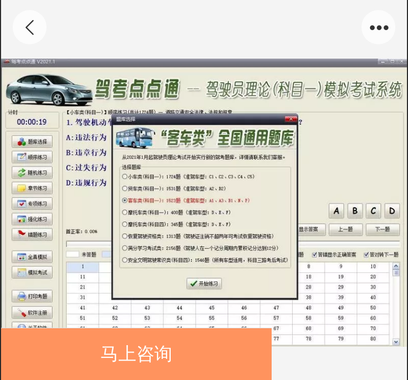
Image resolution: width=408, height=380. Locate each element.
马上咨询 (136, 354)
